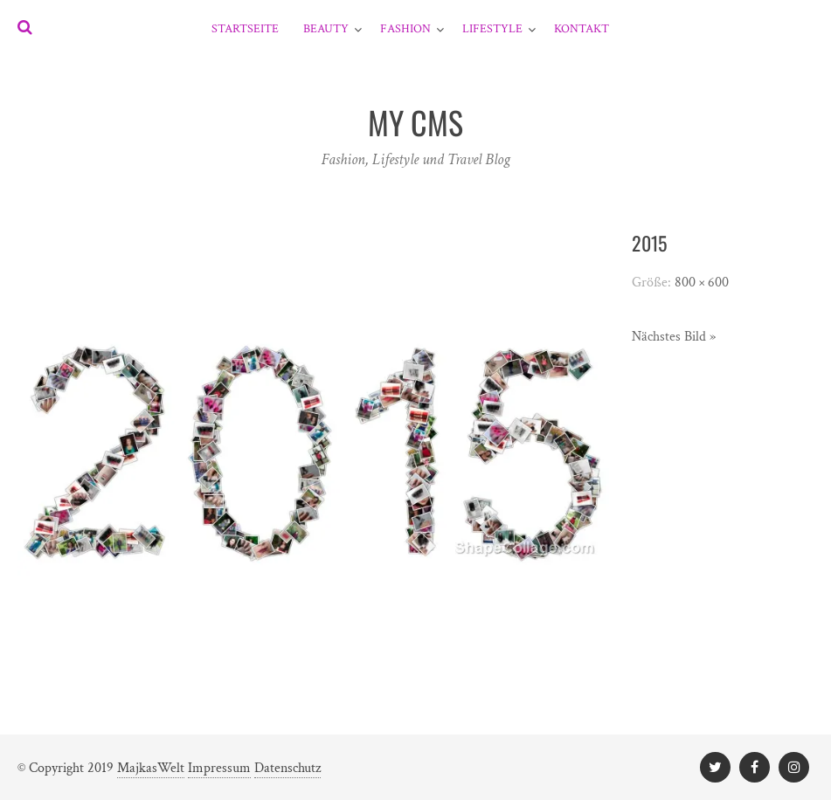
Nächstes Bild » (674, 337)
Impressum (219, 768)
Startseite (245, 29)
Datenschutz (287, 768)
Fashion (405, 29)
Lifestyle (492, 29)
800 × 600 (702, 282)
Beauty (326, 29)
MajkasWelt (150, 768)
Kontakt (581, 29)
